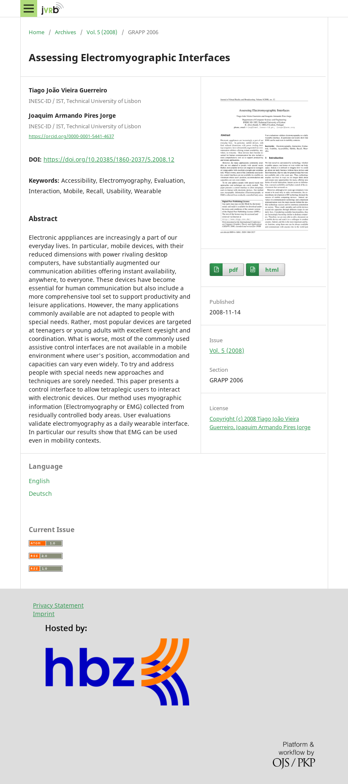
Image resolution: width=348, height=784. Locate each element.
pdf (233, 269)
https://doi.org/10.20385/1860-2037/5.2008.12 (109, 159)
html (272, 269)
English (39, 481)
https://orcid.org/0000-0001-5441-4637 (71, 136)
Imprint (43, 614)
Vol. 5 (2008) (102, 32)
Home (36, 32)
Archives (65, 32)
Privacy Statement (58, 605)
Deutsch (40, 493)
